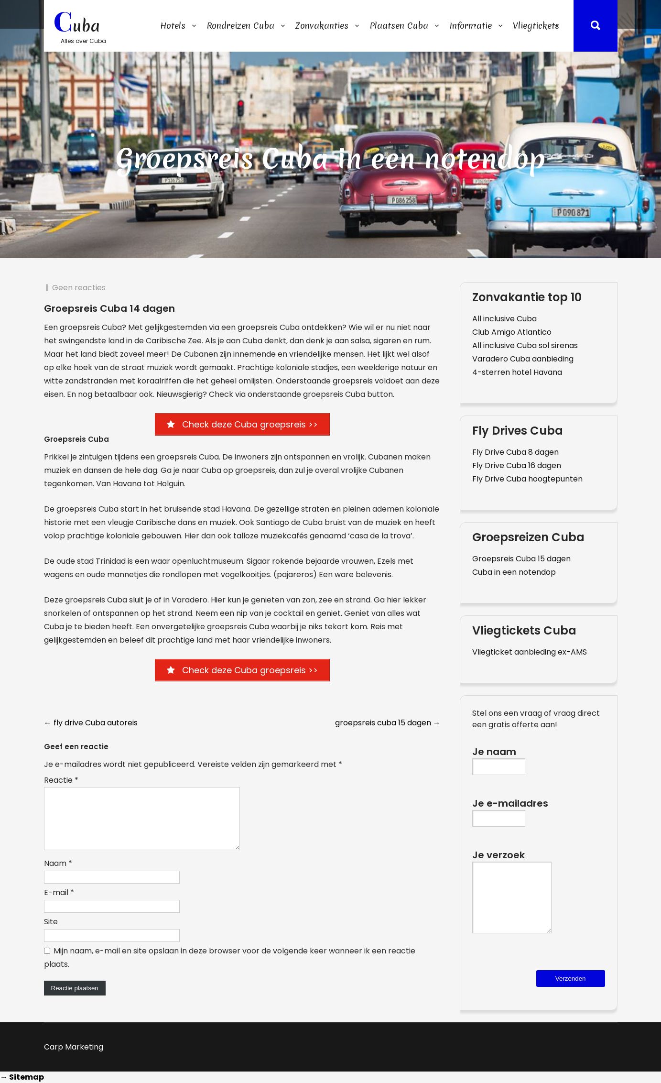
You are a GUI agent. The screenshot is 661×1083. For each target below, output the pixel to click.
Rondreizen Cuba (240, 26)
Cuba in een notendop (514, 572)
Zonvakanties (321, 26)
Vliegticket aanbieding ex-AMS (529, 651)
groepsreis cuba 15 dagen (388, 723)
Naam (58, 875)
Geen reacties (79, 287)
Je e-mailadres (510, 810)
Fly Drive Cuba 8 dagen (515, 452)
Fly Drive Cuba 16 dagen (516, 465)
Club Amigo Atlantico (512, 332)
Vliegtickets (536, 26)
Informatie (470, 26)
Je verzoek (512, 898)
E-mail (59, 904)
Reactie (61, 780)
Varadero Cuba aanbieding (523, 358)
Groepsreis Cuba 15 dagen (521, 558)
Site (51, 933)
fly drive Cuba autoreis (91, 723)
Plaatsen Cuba (398, 26)
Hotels (172, 26)
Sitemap (26, 1077)
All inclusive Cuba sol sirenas (525, 345)
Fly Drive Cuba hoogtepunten (527, 478)
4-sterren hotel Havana (517, 372)
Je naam (498, 758)
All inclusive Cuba (504, 318)
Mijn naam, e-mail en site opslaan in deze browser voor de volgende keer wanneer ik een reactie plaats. (229, 969)
